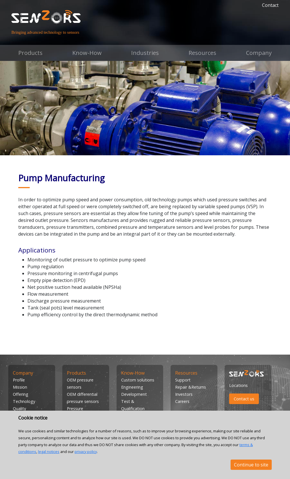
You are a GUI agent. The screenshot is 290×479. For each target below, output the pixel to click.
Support (183, 380)
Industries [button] (145, 53)
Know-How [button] (87, 53)
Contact (270, 5)
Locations (238, 385)
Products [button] (30, 53)
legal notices (48, 451)
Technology (24, 401)
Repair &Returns (190, 387)
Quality (19, 408)
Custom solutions (137, 380)
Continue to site (251, 465)
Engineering (132, 387)
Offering (20, 394)
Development (134, 394)
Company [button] (259, 53)
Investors (184, 394)
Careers (182, 401)
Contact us (244, 399)
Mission (20, 387)
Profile (19, 380)
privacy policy (86, 451)
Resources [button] (202, 53)
